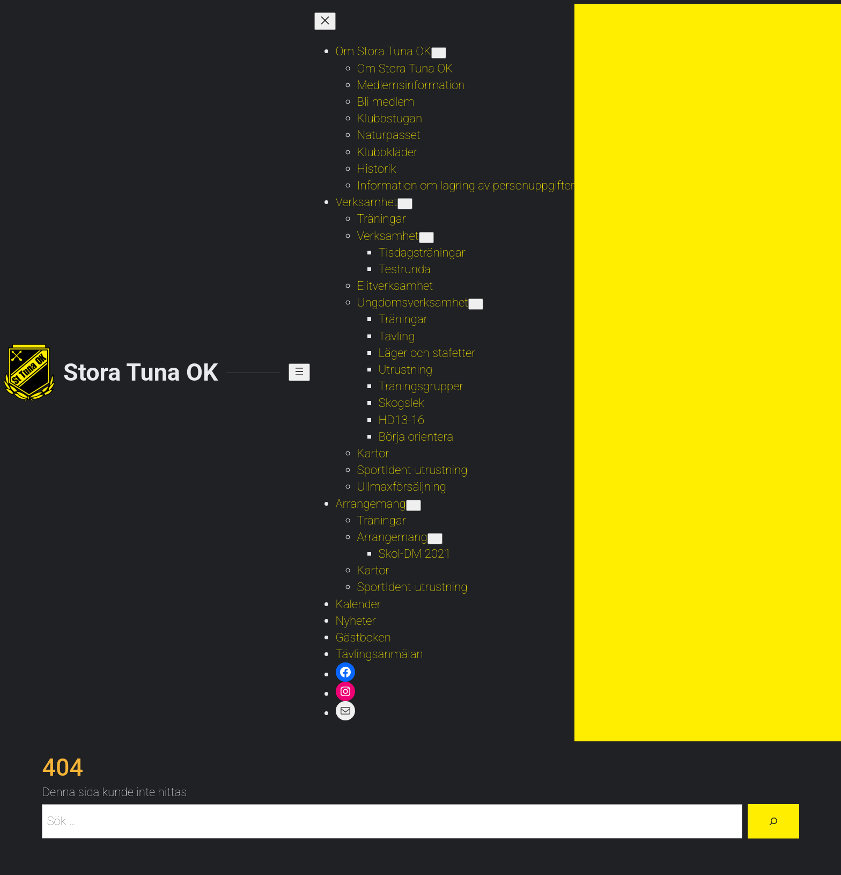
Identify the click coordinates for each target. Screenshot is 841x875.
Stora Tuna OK (140, 372)
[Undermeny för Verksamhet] (404, 203)
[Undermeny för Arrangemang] (413, 505)
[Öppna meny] (299, 372)
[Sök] (773, 821)
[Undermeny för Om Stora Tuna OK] (438, 53)
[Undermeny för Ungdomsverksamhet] (475, 304)
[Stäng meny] (325, 21)
